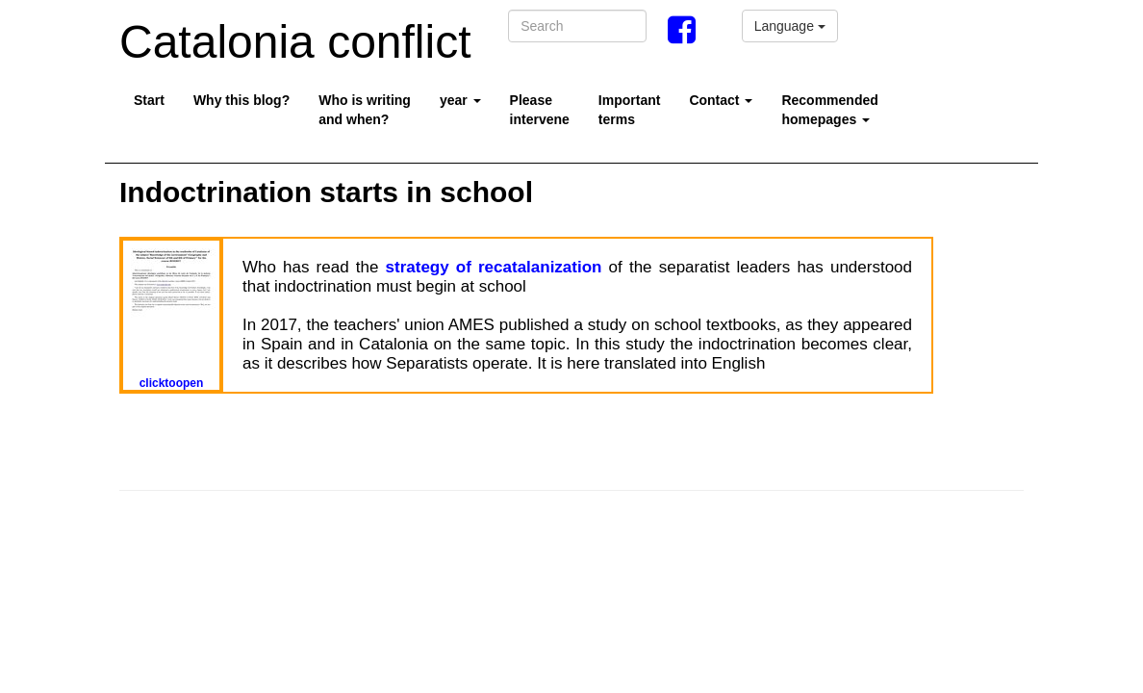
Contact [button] (720, 100)
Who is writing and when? (364, 109)
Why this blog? (241, 100)
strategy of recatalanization (494, 267)
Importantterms (629, 109)
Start (149, 100)
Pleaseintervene (540, 109)
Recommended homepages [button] (829, 109)
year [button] (460, 100)
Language (790, 26)
